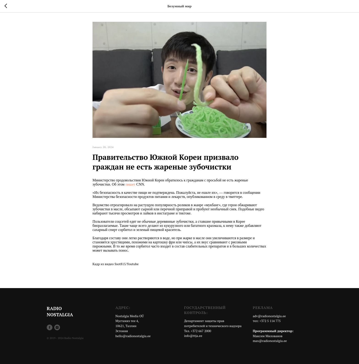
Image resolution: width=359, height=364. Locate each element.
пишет (130, 184)
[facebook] (49, 327)
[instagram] (57, 327)
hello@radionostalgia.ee (133, 336)
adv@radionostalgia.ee (269, 316)
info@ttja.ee (193, 335)
